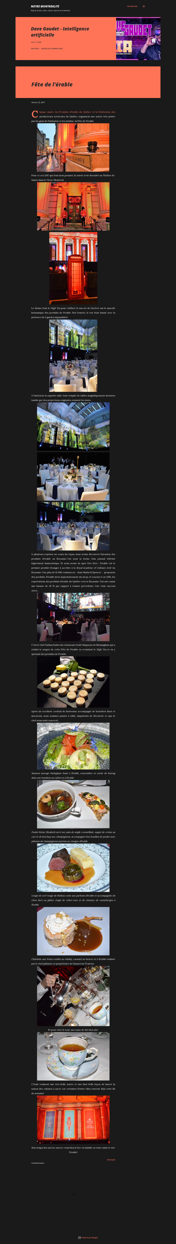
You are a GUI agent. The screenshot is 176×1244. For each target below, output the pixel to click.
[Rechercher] (132, 6)
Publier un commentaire (52, 48)
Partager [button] (35, 48)
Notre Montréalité (45, 6)
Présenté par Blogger (88, 1238)
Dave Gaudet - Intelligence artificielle (60, 32)
